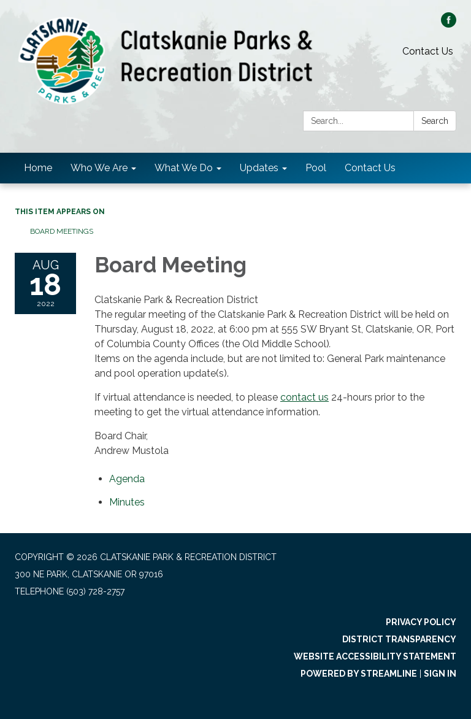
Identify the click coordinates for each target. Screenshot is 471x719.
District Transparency (399, 639)
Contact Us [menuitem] (370, 168)
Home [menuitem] (38, 168)
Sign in (440, 674)
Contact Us (427, 51)
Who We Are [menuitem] (99, 168)
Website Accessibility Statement (375, 656)
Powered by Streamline (359, 674)
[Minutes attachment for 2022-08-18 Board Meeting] (127, 502)
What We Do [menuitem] (184, 168)
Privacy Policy (421, 622)
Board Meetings (61, 231)
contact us (304, 397)
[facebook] (448, 24)
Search (434, 121)
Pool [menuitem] (315, 168)
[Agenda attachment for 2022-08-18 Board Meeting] (127, 479)
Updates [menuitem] (259, 168)
